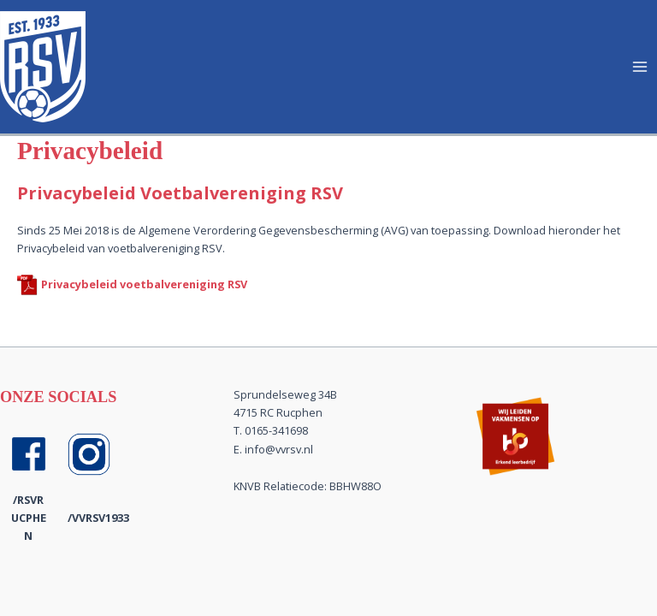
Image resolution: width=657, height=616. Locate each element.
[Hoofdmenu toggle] (640, 66)
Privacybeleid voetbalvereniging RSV (144, 284)
